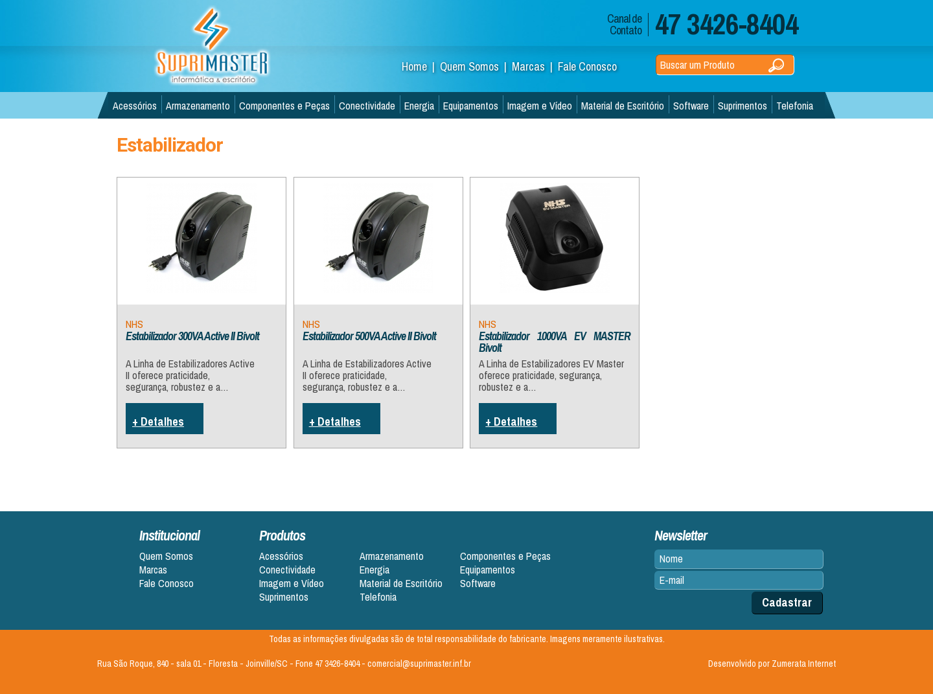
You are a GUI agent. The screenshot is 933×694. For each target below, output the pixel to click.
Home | (421, 66)
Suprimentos (742, 105)
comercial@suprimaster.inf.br (419, 663)
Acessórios (135, 105)
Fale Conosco (587, 66)
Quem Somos (166, 556)
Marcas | (535, 66)
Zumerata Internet (804, 663)
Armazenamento (198, 105)
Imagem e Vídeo (539, 105)
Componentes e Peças (284, 105)
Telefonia (794, 105)
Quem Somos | (476, 66)
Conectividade (367, 105)
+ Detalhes (158, 421)
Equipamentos (470, 105)
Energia (419, 105)
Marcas (153, 570)
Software (691, 105)
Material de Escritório (622, 105)
